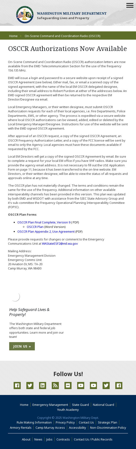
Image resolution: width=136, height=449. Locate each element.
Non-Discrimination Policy (109, 427)
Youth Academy (68, 409)
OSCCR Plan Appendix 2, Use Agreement (46, 231)
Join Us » (22, 346)
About (27, 439)
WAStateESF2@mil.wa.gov (60, 243)
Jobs (49, 439)
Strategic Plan (107, 422)
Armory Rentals (21, 427)
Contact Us (86, 422)
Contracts (63, 439)
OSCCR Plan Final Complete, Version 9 (43, 222)
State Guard (80, 405)
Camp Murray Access (51, 427)
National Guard (103, 405)
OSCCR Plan (35, 227)
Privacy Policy (65, 422)
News (38, 439)
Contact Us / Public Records (93, 439)
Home (13, 36)
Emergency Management (50, 405)
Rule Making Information (34, 422)
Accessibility (78, 427)
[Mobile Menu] (130, 5)
